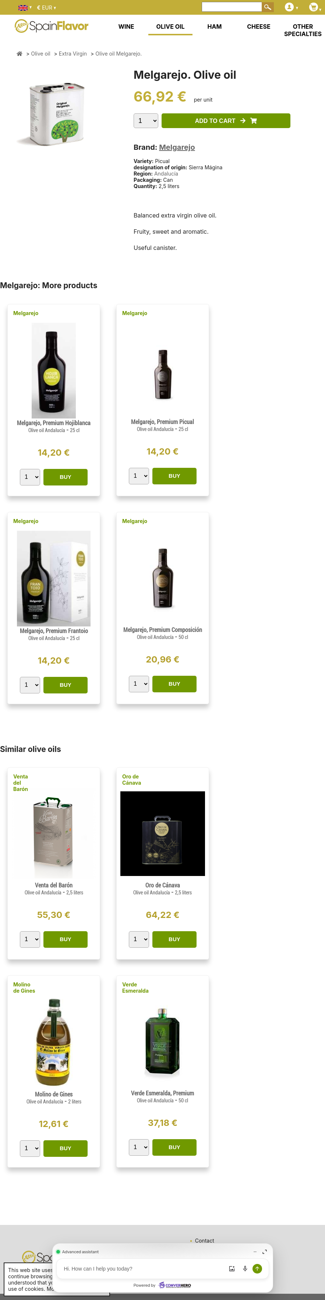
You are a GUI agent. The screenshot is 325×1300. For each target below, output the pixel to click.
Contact (204, 1240)
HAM (215, 26)
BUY (65, 477)
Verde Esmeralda (135, 987)
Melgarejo (177, 147)
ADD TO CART (226, 121)
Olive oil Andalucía (47, 430)
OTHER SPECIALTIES (303, 30)
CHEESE (258, 26)
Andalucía (166, 173)
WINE (126, 26)
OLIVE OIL (170, 26)
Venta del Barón (20, 782)
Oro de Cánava (131, 779)
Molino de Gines (24, 987)
